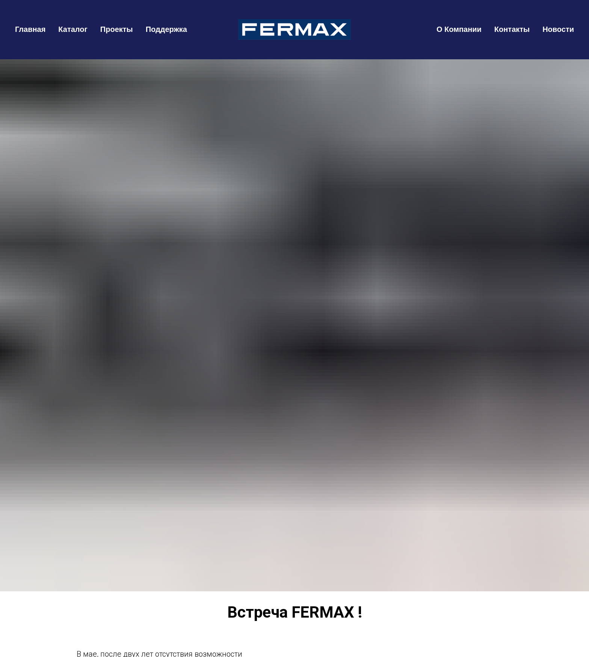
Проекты (116, 29)
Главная (30, 29)
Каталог (72, 29)
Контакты (512, 29)
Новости (558, 29)
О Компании (459, 29)
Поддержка (166, 29)
